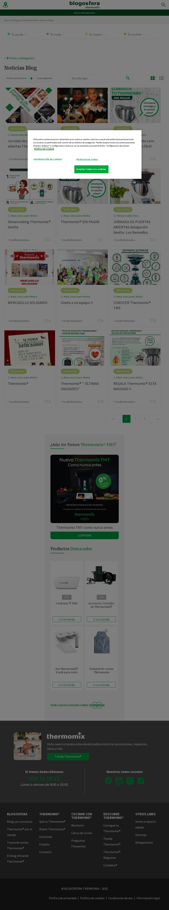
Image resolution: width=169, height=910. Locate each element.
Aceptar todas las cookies (91, 169)
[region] (84, 154)
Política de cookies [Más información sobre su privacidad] (44, 149)
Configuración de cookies (47, 159)
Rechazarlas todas (87, 159)
